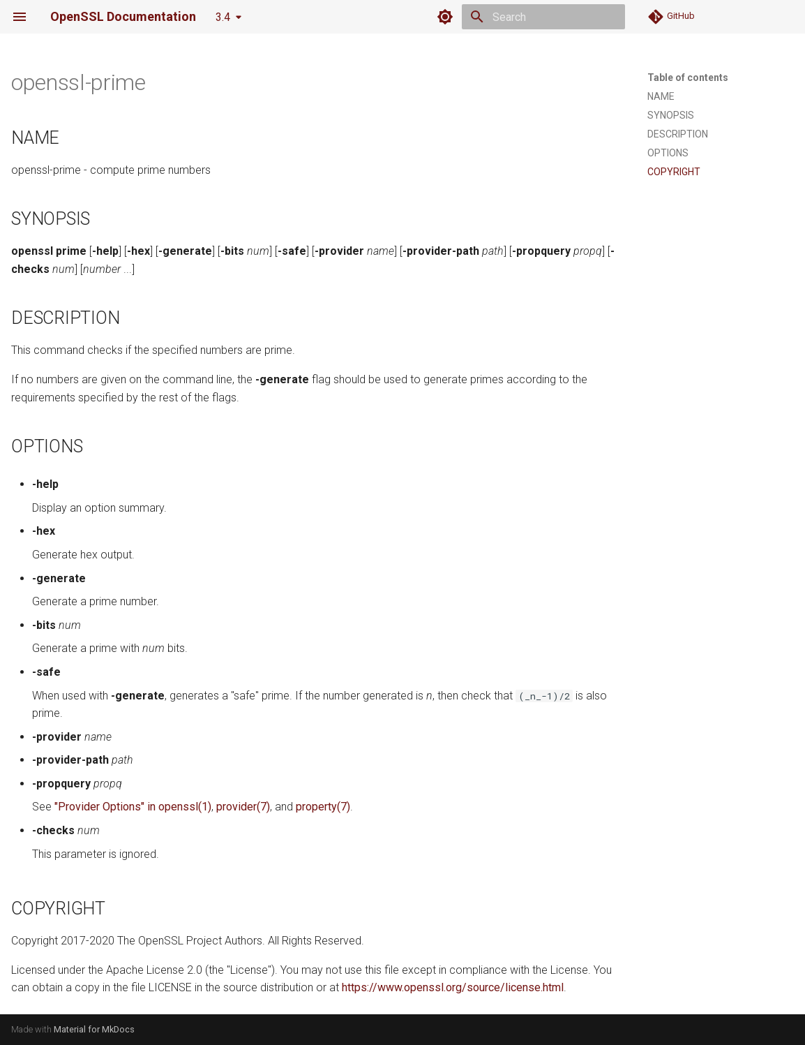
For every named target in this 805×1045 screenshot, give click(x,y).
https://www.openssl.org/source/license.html (453, 987)
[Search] (543, 16)
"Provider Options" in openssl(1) (132, 806)
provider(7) (243, 806)
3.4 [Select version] (223, 17)
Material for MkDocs (94, 1029)
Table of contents (687, 77)
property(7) (323, 806)
